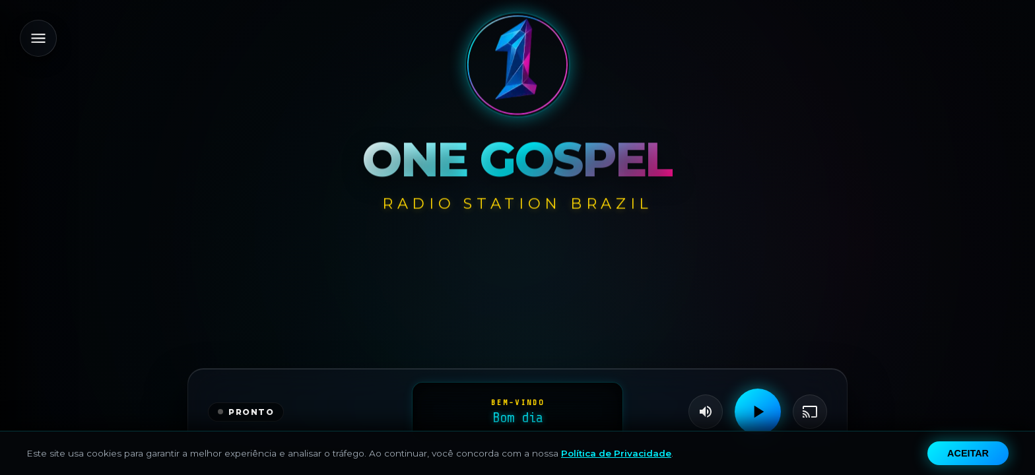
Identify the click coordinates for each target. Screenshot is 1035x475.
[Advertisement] (518, 312)
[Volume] (705, 412)
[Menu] (38, 38)
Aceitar (968, 453)
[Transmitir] (810, 412)
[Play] (758, 412)
